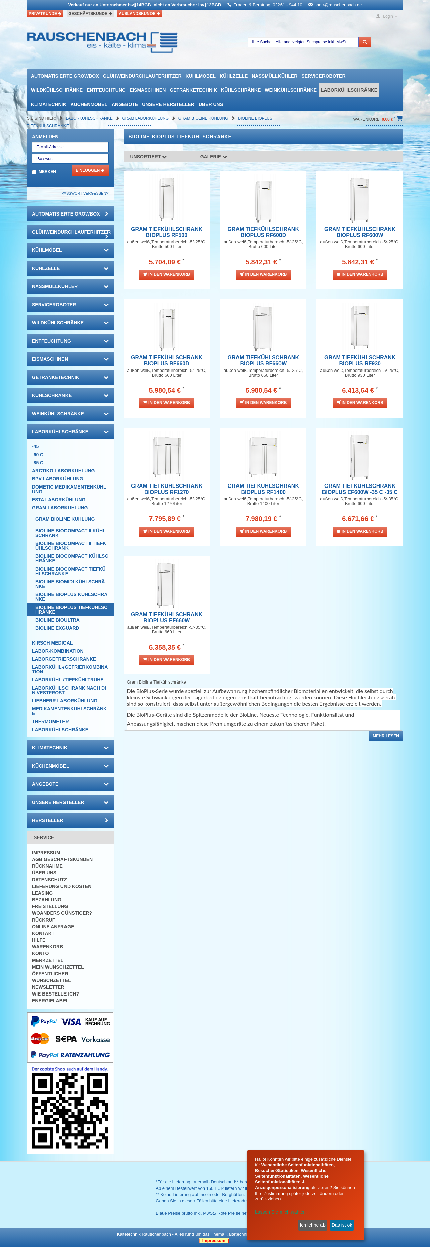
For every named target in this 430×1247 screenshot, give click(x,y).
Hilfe (38, 940)
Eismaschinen (148, 90)
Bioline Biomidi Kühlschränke (70, 584)
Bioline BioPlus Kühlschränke (71, 597)
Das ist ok (342, 1225)
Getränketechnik (193, 90)
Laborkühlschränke (349, 90)
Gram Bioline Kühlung (203, 118)
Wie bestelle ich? (55, 994)
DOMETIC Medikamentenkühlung (69, 489)
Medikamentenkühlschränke (69, 711)
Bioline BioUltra (57, 620)
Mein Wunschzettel (58, 967)
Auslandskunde (139, 13)
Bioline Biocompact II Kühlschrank (70, 533)
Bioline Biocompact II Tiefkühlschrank (70, 546)
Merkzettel (47, 960)
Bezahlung (46, 899)
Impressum (46, 852)
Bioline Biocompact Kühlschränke (72, 558)
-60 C (37, 454)
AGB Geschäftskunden (62, 859)
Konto (40, 953)
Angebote (125, 104)
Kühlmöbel (201, 76)
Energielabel (50, 1000)
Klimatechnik (49, 104)
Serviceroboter (323, 76)
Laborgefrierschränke (64, 659)
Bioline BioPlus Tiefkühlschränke (71, 610)
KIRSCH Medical (52, 643)
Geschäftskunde (90, 13)
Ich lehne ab (312, 1225)
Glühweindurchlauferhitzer (142, 76)
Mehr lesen (386, 736)
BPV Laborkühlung (57, 478)
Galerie (213, 156)
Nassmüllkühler (274, 76)
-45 (35, 446)
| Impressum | (214, 1240)
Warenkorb (47, 946)
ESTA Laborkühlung (58, 499)
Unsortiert (148, 156)
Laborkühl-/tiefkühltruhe (68, 680)
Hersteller (70, 820)
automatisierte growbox (65, 76)
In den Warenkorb (166, 274)
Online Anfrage (53, 926)
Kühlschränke (241, 90)
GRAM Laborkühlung (146, 118)
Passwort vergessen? (84, 193)
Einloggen (90, 170)
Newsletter (48, 987)
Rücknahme (47, 866)
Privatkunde (45, 13)
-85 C (37, 462)
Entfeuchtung (106, 90)
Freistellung (50, 906)
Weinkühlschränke (291, 90)
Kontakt (43, 933)
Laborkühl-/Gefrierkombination (70, 669)
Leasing (42, 893)
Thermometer (50, 721)
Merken (47, 171)
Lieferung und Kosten (61, 886)
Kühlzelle (234, 76)
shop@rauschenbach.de (338, 4)
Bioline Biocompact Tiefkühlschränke (70, 571)
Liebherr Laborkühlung (64, 700)
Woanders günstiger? (62, 913)
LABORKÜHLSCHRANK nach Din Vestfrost (69, 690)
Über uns (211, 104)
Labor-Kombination (58, 651)
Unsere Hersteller (168, 104)
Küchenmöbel (89, 104)
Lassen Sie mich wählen (280, 1212)
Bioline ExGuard (57, 628)
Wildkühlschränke (57, 90)
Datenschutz (49, 879)
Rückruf (43, 920)
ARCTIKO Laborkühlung (63, 470)
